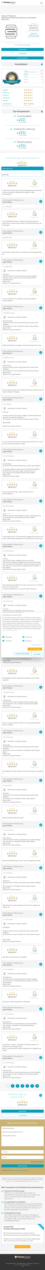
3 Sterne (26, 76)
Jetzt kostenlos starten (22, 1247)
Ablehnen (36, 654)
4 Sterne (26, 73)
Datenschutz (29, 1263)
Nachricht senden (22, 1166)
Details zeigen (36, 645)
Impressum (5, 634)
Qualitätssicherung (21, 1263)
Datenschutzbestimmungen (17, 634)
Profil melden (36, 1181)
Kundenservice (7, 104)
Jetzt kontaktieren (22, 58)
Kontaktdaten (29, 64)
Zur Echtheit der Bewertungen (22, 45)
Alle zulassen (35, 649)
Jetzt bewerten (22, 49)
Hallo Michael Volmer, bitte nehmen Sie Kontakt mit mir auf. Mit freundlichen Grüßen (22, 1136)
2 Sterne (26, 79)
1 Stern (25, 82)
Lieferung (6, 95)
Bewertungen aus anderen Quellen (34, 35)
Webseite (5, 100)
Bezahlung (6, 93)
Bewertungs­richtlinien (11, 1263)
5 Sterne (26, 71)
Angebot (5, 90)
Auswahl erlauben (22, 654)
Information (6, 98)
